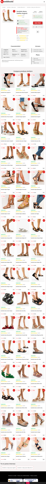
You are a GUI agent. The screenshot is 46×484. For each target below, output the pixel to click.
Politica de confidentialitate (23, 475)
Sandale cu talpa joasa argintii (9, 467)
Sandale (3, 7)
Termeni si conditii (12, 475)
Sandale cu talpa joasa (11, 7)
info (13, 95)
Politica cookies (33, 475)
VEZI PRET (38, 23)
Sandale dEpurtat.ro (21, 7)
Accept (27, 483)
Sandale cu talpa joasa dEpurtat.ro (33, 7)
